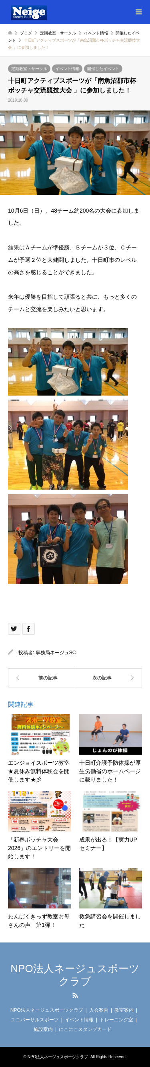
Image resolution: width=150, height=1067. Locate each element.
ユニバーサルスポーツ (35, 1020)
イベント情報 (67, 68)
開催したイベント (103, 68)
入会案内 (98, 1010)
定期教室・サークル (29, 68)
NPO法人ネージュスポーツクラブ (74, 975)
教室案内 (124, 1010)
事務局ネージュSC (56, 652)
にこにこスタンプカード (85, 1029)
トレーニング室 (116, 1020)
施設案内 (43, 1029)
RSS (75, 995)
